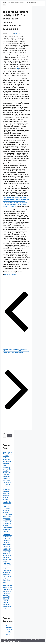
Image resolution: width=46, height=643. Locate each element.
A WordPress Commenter (9, 627)
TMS (17, 68)
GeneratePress (17, 641)
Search (5, 433)
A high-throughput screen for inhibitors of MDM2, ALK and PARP (20, 2)
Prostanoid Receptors (10, 275)
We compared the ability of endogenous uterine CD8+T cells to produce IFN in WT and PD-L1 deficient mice (7, 561)
